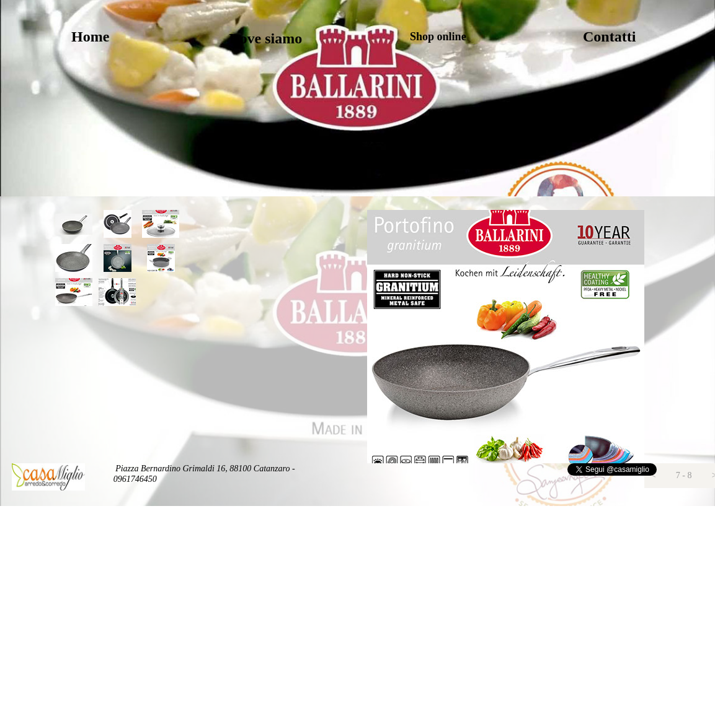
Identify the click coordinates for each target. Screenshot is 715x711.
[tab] (73, 224)
